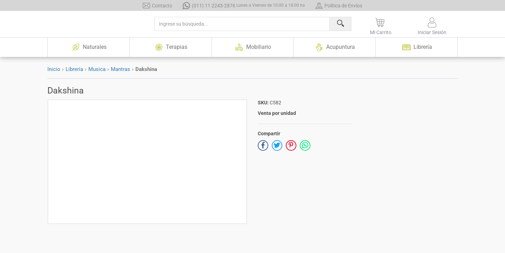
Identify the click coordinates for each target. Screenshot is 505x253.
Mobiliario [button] (252, 47)
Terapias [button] (170, 47)
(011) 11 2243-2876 (244, 5)
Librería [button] (416, 47)
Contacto (157, 5)
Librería (74, 69)
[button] (380, 25)
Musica (97, 69)
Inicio (53, 69)
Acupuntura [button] (334, 47)
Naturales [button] (88, 47)
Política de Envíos (338, 5)
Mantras (120, 69)
